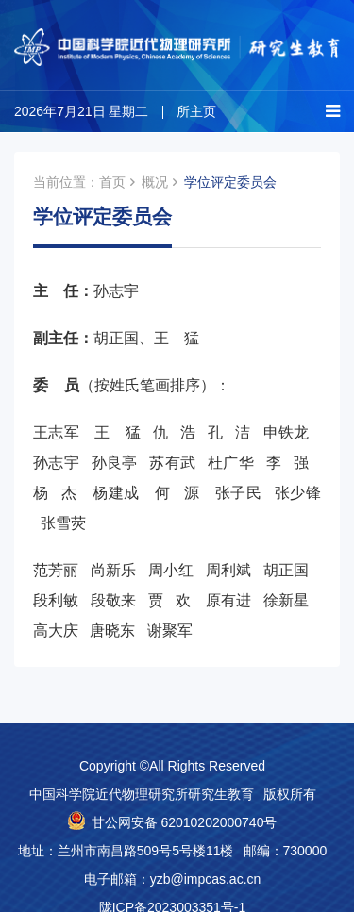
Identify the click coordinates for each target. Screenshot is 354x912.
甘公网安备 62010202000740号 (185, 822)
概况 (155, 182)
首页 (112, 182)
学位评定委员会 (230, 182)
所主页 (196, 111)
